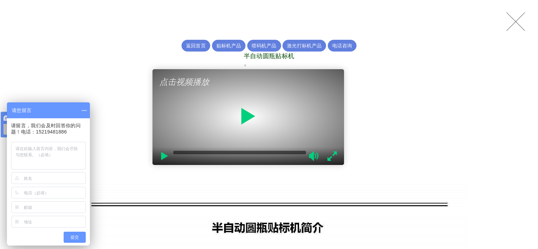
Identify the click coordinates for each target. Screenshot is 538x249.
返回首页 (196, 45)
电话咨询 (342, 45)
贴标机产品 (228, 45)
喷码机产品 (264, 45)
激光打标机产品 (304, 45)
